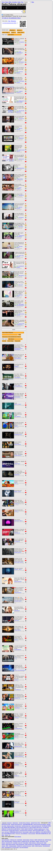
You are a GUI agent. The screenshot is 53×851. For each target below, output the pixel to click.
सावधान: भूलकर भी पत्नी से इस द (27, 829)
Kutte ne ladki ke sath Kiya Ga (35, 827)
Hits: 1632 (16, 275)
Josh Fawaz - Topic (17, 520)
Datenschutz (15, 822)
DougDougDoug (17, 649)
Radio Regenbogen (20, 844)
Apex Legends (17, 416)
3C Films (16, 503)
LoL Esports (16, 541)
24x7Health (21, 217)
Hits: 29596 (16, 81)
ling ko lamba (26, 832)
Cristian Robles (17, 630)
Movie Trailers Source (18, 562)
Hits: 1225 (16, 314)
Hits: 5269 (16, 178)
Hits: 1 (17, 42)
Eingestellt (17, 341)
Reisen (6, 835)
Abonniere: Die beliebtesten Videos (11, 336)
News (6, 2)
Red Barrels (16, 474)
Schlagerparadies (12, 845)
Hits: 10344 (16, 110)
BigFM (36, 839)
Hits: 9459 (16, 118)
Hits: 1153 (16, 323)
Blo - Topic (16, 802)
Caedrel (15, 679)
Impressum (9, 822)
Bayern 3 (32, 839)
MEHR (13, 329)
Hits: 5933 (16, 150)
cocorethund (21, 118)
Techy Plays (16, 707)
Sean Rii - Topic (17, 404)
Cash (15, 736)
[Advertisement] (39, 23)
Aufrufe (19, 30)
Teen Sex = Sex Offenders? (22, 833)
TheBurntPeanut (17, 592)
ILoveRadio (15, 842)
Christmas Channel (16, 841)
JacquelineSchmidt (19, 168)
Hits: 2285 (16, 217)
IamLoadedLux (17, 689)
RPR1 (7, 845)
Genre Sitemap (17, 836)
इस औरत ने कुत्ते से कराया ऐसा (16, 824)
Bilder (10, 2)
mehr (50, 833)
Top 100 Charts (15, 847)
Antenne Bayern (26, 839)
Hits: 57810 (16, 62)
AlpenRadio (19, 839)
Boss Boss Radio (8, 841)
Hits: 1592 (16, 284)
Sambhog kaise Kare (26, 826)
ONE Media (16, 610)
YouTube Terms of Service (24, 822)
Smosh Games (17, 795)
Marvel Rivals (16, 397)
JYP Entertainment (17, 386)
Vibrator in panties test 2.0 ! (40, 829)
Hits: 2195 (16, 235)
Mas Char (20, 226)
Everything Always (17, 728)
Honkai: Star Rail (17, 581)
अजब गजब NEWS (19, 72)
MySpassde (21, 138)
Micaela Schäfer (18, 188)
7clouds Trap (16, 463)
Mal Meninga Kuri (17, 434)
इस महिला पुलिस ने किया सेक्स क (10, 827)
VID (15, 42)
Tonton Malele (17, 377)
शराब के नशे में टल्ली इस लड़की (38, 830)
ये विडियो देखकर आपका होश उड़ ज (16, 832)
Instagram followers (19, 92)
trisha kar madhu (10, 826)
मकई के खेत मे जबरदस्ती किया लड (42, 833)
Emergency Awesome (18, 756)
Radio (19, 2)
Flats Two (16, 620)
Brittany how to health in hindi (20, 101)
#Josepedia (21, 42)
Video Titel (20, 32)
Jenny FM (20, 842)
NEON (15, 639)
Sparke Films (16, 785)
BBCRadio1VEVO (17, 746)
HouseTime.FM (9, 842)
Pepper (15, 426)
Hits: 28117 (16, 91)
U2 (15, 658)
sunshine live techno (26, 845)
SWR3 (33, 845)
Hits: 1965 (16, 246)
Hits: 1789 (16, 255)
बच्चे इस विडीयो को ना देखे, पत (9, 833)
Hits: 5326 (16, 167)
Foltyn (15, 483)
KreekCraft (16, 812)
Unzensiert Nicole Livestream (26, 830)
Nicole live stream (19, 129)
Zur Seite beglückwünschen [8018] (9, 23)
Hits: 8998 (16, 138)
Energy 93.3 (42, 841)
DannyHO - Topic (17, 569)
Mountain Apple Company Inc (20, 324)
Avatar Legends (17, 358)
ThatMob (16, 366)
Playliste (12, 30)
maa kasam (21, 195)
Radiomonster (37, 844)
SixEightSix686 (19, 179)
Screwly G (16, 775)
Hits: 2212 (16, 226)
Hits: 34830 (16, 71)
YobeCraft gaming (19, 208)
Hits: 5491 (16, 159)
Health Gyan (21, 159)
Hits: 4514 (16, 187)
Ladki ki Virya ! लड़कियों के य (34, 832)
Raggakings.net (44, 844)
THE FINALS (16, 533)
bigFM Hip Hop (41, 839)
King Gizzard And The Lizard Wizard (18, 349)
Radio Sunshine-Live (29, 844)
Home (3, 2)
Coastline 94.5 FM (25, 841)
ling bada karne (17, 826)
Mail (9, 21)
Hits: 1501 (16, 295)
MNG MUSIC (21, 275)
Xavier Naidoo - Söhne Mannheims (20, 305)
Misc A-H (20, 284)
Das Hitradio (32, 841)
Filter (32, 2)
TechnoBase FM (8, 847)
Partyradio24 (25, 842)
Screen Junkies (17, 444)
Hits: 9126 (16, 128)
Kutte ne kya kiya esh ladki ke (39, 824)
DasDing (37, 841)
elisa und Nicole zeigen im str (22, 827)
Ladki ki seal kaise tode (36, 826)
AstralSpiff (16, 764)
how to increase (31, 833)
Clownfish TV (16, 698)
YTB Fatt (16, 717)
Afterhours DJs (13, 839)
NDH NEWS (21, 62)
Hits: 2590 (16, 207)
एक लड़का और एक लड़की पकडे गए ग (14, 829)
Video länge (6, 32)
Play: (22, 2)
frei (9, 835)
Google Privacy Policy (35, 822)
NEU (19, 334)
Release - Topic (17, 491)
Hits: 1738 (16, 266)
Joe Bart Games (17, 455)
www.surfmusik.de (5, 839)
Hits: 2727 (16, 195)
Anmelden (14, 2)
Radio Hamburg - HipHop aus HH (36, 842)
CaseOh (16, 511)
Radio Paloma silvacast (10, 844)
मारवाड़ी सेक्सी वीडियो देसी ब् (28, 824)
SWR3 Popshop (38, 845)
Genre (13, 32)
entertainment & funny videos (20, 236)
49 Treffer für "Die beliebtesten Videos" (11, 18)
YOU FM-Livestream (23, 847)
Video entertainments (19, 52)
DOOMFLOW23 (17, 552)
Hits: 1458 (16, 304)
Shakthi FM (19, 845)
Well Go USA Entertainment (19, 670)
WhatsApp (13, 21)
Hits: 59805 (16, 51)
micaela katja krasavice (14, 830)
